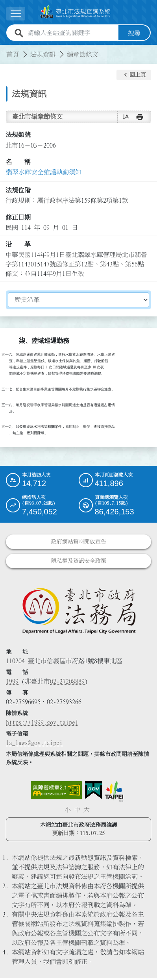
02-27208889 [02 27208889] (67, 681)
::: (4, 49)
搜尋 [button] (134, 33)
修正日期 (18, 217)
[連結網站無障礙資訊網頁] (56, 790)
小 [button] (68, 809)
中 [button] (77, 809)
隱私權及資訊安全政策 (78, 561)
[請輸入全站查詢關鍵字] (71, 33)
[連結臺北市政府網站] (114, 791)
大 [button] (86, 809)
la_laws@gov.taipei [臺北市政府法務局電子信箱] (34, 743)
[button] (133, 75)
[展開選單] (15, 13)
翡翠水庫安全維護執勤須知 (43, 172)
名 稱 (18, 162)
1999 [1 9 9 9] (12, 681)
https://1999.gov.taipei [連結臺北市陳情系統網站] (42, 722)
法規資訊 (42, 54)
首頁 (12, 54)
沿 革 (18, 244)
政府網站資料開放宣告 (78, 541)
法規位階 (18, 190)
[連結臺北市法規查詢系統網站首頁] (75, 12)
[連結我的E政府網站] (93, 790)
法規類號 (18, 134)
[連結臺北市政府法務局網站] (78, 610)
